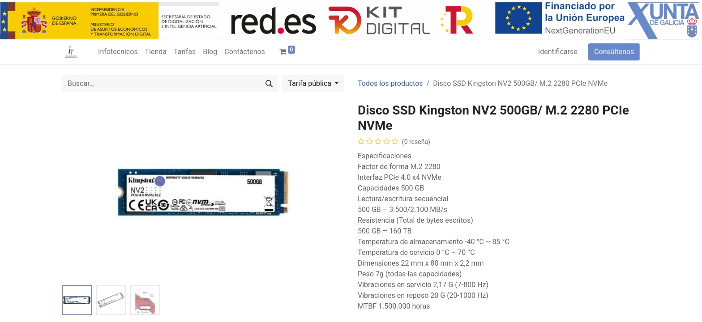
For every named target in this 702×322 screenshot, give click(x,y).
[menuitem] (117, 52)
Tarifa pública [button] (310, 83)
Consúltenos (614, 51)
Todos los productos (390, 83)
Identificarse (558, 51)
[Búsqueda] (269, 83)
